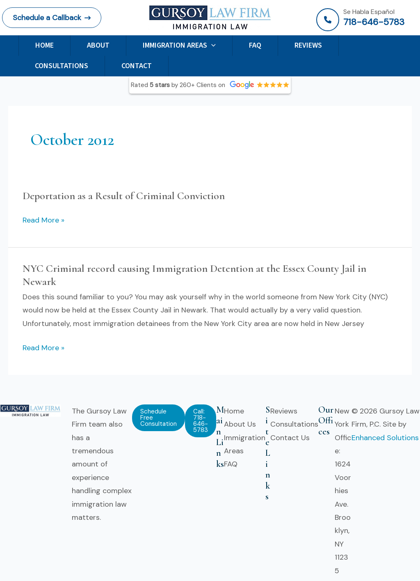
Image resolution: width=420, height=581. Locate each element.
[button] (51, 17)
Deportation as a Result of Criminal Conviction (124, 195)
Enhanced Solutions (385, 438)
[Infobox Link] (367, 19)
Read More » (43, 220)
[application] (211, 45)
